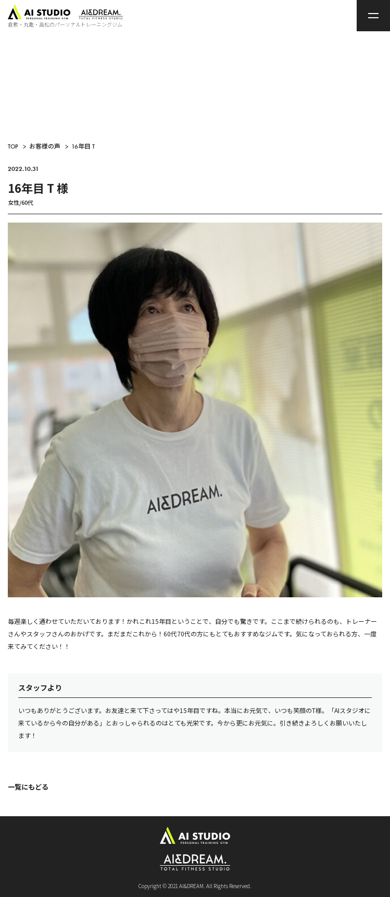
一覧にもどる (28, 786)
